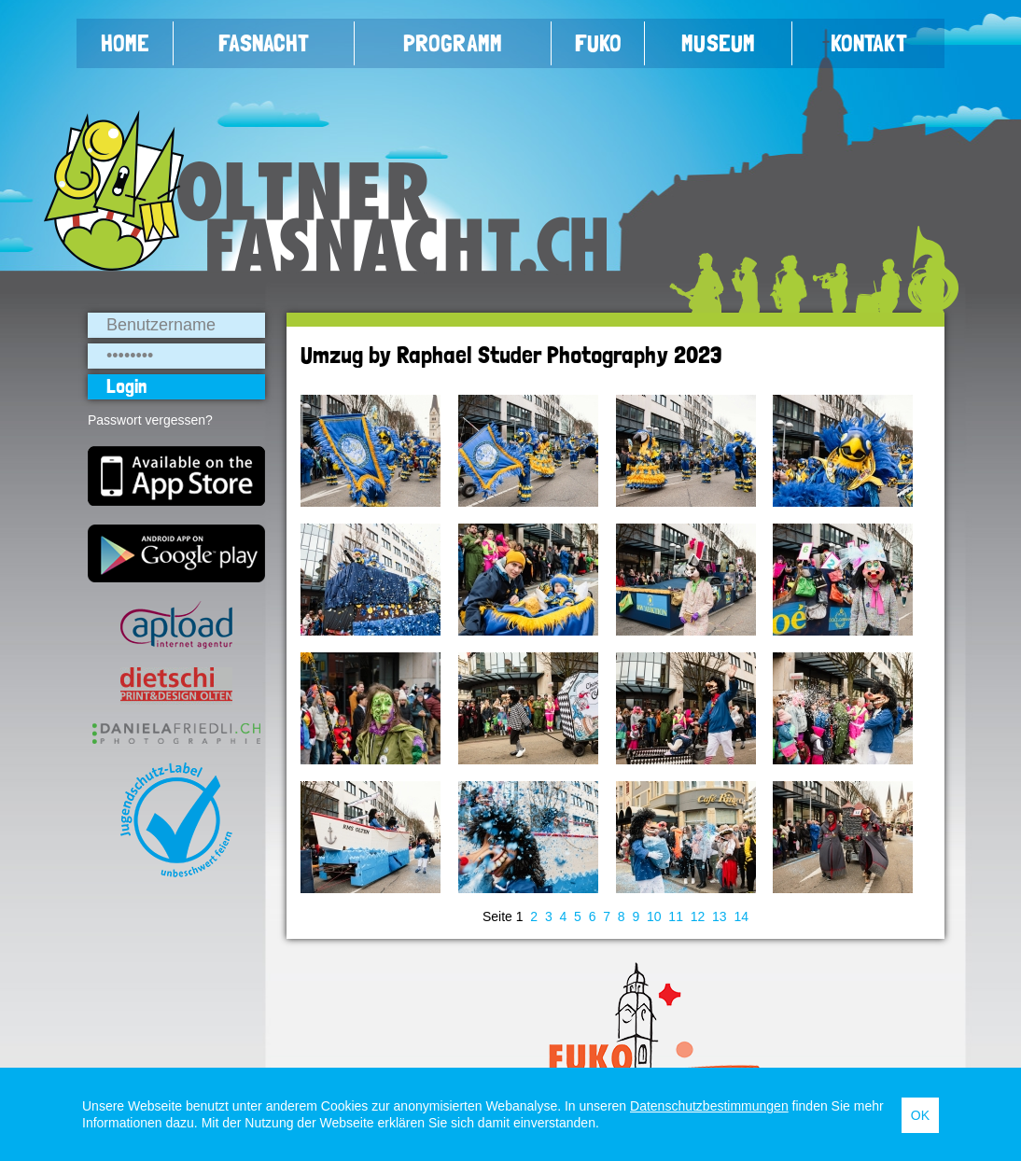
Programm (452, 43)
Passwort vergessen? (150, 420)
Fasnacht (263, 43)
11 (675, 916)
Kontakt (869, 43)
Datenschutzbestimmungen (709, 1105)
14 (741, 916)
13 (719, 916)
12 (698, 916)
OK (920, 1115)
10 (654, 916)
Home (125, 43)
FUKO (598, 43)
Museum (718, 43)
